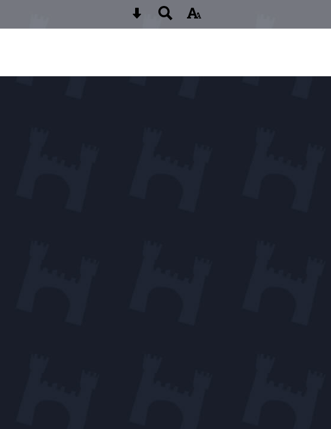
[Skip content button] (137, 17)
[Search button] (165, 17)
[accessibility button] (194, 17)
